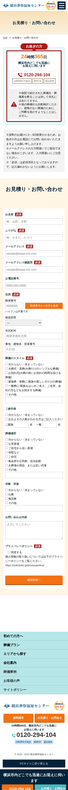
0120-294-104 (37, 75)
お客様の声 (11, 681)
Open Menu (61, 5)
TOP (5, 37)
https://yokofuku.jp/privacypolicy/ (24, 565)
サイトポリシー (14, 690)
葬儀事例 (10, 672)
